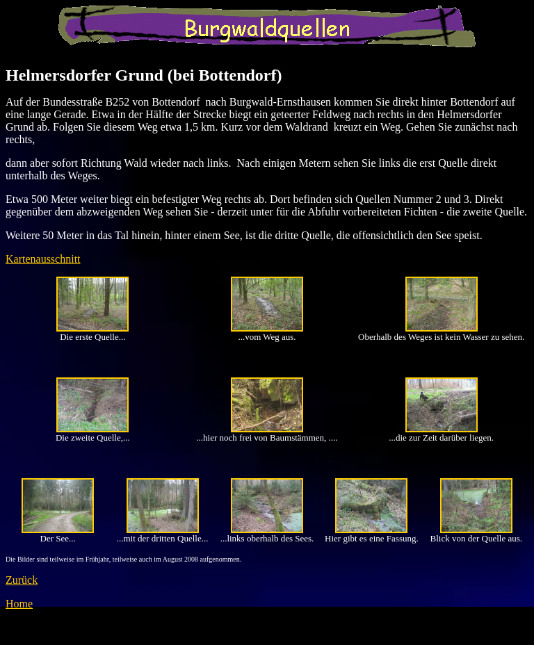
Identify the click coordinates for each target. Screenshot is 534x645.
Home (19, 604)
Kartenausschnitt (43, 259)
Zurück (22, 580)
